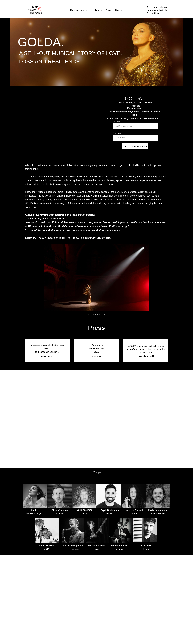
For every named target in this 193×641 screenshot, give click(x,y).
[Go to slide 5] (97, 314)
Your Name (116, 133)
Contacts (119, 10)
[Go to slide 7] (102, 314)
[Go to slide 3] (93, 314)
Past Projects (96, 10)
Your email (116, 121)
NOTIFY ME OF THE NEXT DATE (136, 146)
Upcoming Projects (78, 10)
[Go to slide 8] (104, 314)
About (108, 10)
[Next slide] (154, 277)
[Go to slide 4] (95, 314)
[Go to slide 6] (99, 314)
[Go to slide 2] (90, 314)
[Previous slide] (39, 277)
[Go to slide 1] (88, 314)
